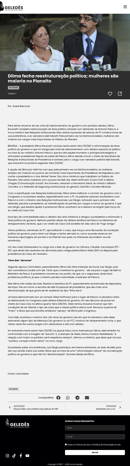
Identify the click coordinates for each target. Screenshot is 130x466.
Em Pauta (13, 87)
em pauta (13, 389)
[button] (58, 397)
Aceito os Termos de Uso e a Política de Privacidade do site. (94, 444)
